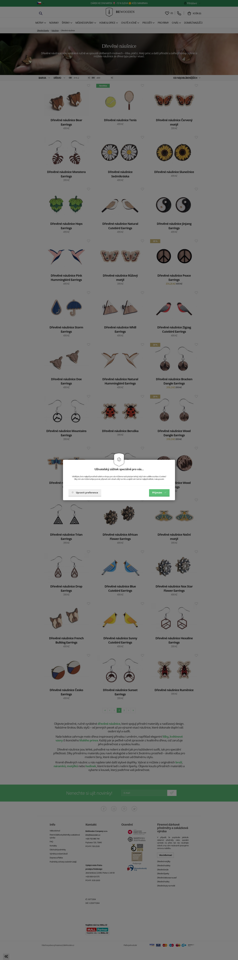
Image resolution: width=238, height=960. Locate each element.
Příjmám (159, 492)
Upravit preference (85, 492)
